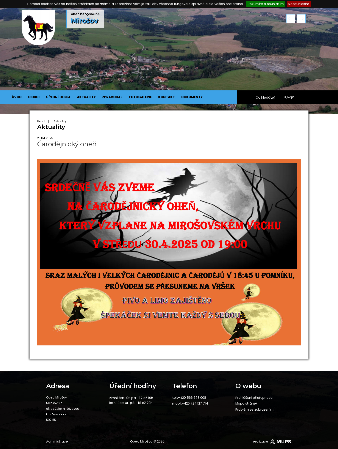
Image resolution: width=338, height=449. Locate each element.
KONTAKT (166, 97)
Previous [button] (290, 18)
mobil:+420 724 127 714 (190, 403)
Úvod (41, 121)
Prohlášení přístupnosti (253, 397)
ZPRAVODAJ (112, 97)
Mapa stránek (246, 403)
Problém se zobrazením (254, 409)
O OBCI (34, 97)
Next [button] (301, 18)
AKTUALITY (86, 97)
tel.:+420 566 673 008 (189, 397)
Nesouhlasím (298, 4)
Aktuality (60, 121)
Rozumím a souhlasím (266, 4)
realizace (272, 441)
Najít (289, 97)
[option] (169, 61)
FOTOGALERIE (140, 97)
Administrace (57, 441)
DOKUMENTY (192, 97)
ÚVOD (17, 97)
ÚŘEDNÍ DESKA (58, 97)
